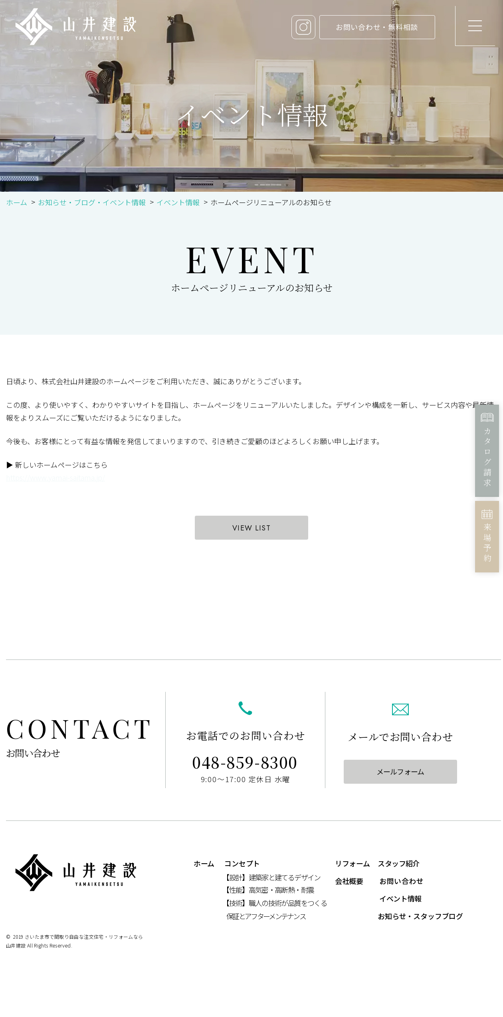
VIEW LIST (251, 528)
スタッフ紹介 (399, 863)
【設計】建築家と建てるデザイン (271, 877)
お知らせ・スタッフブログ (420, 916)
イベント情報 (178, 202)
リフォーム (352, 863)
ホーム (16, 202)
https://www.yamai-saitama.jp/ (55, 477)
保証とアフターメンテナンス (265, 916)
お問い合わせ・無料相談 (377, 27)
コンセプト (242, 863)
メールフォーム (400, 771)
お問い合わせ (401, 881)
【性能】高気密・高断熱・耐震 (268, 889)
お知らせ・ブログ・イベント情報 (92, 202)
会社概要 (349, 881)
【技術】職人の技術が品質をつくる (274, 903)
